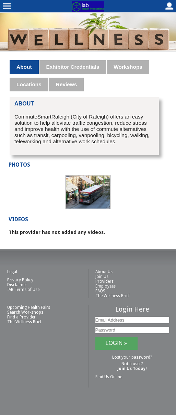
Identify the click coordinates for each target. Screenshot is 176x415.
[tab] (24, 67)
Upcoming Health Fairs (28, 307)
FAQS (100, 291)
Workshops (128, 67)
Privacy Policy (20, 280)
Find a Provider (21, 317)
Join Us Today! (132, 368)
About (24, 67)
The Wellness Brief (112, 295)
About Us (104, 271)
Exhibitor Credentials (72, 67)
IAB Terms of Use (23, 289)
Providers (104, 281)
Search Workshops (25, 312)
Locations (29, 84)
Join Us (101, 276)
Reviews (66, 84)
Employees (105, 286)
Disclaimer (17, 284)
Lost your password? (132, 357)
